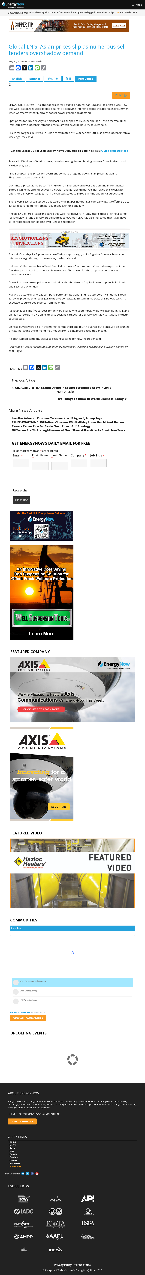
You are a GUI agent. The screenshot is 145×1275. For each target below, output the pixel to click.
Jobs (11, 1151)
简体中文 (53, 79)
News (12, 1144)
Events (13, 1154)
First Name (40, 456)
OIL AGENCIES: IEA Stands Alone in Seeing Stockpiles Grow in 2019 (63, 387)
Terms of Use (82, 1264)
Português (85, 79)
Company (78, 455)
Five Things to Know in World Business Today (90, 399)
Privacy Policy (63, 1264)
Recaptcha (20, 490)
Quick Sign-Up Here (114, 151)
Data (12, 1148)
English (17, 79)
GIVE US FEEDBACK (22, 1121)
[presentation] (37, 481)
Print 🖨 (121, 95)
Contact (14, 1160)
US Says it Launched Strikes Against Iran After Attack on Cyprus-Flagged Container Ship (62, 12)
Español (34, 79)
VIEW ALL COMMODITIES (28, 1018)
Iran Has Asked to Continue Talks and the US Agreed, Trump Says (57, 418)
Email (18, 455)
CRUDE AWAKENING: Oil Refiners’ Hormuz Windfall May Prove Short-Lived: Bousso (68, 422)
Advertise (14, 1163)
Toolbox (13, 1157)
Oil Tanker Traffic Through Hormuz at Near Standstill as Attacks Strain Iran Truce (68, 430)
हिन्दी (68, 79)
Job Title (97, 455)
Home (12, 1141)
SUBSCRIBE (15, 1166)
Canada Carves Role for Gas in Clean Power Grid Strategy (51, 426)
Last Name (59, 456)
